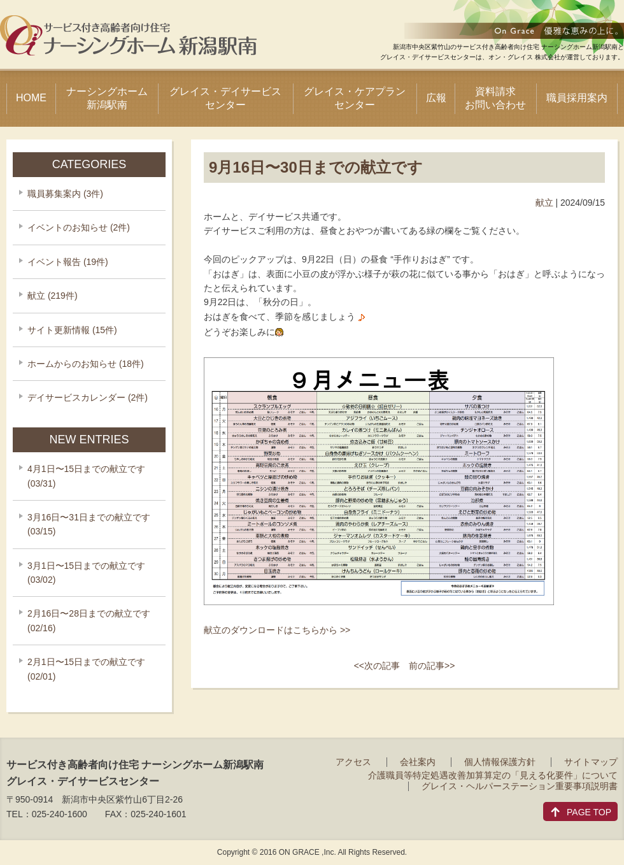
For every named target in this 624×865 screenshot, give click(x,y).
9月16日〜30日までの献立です (316, 167)
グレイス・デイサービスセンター (225, 98)
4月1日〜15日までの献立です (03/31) (86, 476)
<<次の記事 (377, 666)
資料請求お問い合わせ (495, 98)
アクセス (353, 762)
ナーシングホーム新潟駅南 (107, 98)
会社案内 (418, 762)
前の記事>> (432, 666)
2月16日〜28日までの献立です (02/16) (88, 620)
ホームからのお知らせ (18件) (85, 364)
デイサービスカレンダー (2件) (87, 397)
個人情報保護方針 (499, 762)
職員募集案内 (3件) (65, 194)
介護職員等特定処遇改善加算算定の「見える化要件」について (493, 775)
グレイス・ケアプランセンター (355, 98)
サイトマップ (591, 762)
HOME (31, 97)
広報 (436, 97)
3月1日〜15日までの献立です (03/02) (86, 573)
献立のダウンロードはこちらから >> (277, 630)
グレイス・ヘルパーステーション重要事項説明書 (520, 786)
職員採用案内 (576, 97)
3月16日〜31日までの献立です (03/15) (88, 524)
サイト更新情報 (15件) (72, 330)
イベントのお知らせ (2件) (78, 227)
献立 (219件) (52, 295)
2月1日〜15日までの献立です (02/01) (86, 669)
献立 (544, 202)
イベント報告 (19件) (67, 262)
